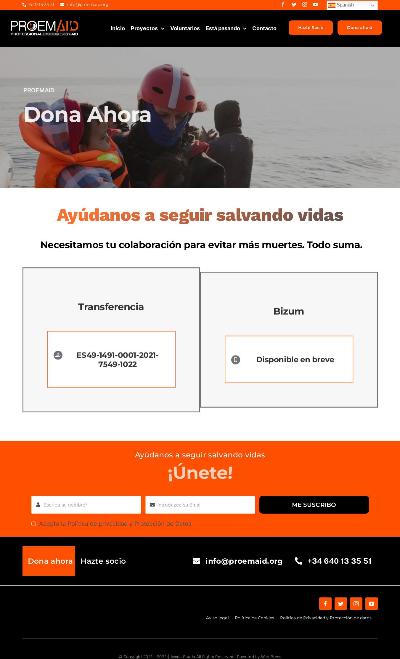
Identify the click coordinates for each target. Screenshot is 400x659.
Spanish (341, 5)
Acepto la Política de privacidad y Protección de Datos (115, 523)
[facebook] (283, 4)
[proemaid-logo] (45, 20)
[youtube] (315, 4)
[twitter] (294, 4)
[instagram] (304, 4)
